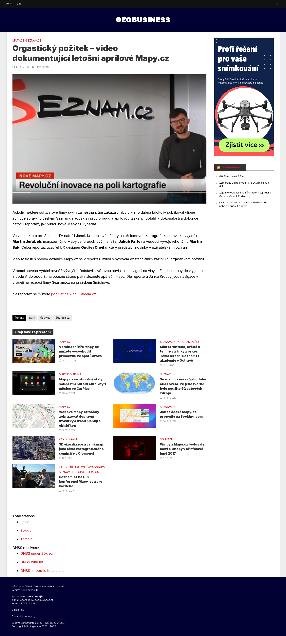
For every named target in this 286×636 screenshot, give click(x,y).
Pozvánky (96, 467)
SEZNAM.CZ (33, 40)
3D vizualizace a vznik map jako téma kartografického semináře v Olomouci (81, 448)
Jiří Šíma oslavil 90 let (232, 176)
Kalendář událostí (73, 467)
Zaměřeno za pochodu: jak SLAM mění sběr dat (244, 184)
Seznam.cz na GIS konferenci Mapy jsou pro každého (80, 481)
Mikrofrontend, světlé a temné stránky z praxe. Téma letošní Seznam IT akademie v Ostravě (180, 353)
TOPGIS (81, 472)
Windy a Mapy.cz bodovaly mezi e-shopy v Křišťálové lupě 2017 (182, 448)
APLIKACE (78, 374)
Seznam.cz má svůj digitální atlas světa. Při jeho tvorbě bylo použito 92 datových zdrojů (183, 386)
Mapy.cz (18, 40)
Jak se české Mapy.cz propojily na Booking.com (181, 414)
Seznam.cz (62, 317)
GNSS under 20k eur (37, 553)
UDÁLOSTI (95, 472)
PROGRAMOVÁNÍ (188, 341)
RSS (22, 609)
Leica (24, 522)
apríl (32, 317)
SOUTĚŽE (166, 439)
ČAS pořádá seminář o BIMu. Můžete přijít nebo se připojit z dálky (243, 204)
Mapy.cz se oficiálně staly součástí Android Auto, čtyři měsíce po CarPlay (82, 383)
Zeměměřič (231, 167)
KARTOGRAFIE (68, 439)
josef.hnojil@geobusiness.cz (36, 599)
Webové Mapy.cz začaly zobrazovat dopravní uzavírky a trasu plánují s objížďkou (80, 418)
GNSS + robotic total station (43, 571)
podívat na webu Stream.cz (73, 294)
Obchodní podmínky (23, 616)
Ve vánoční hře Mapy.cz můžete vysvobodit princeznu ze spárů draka (80, 351)
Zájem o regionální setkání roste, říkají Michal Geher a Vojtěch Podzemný (245, 194)
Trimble (26, 539)
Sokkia (25, 530)
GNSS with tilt (31, 562)
